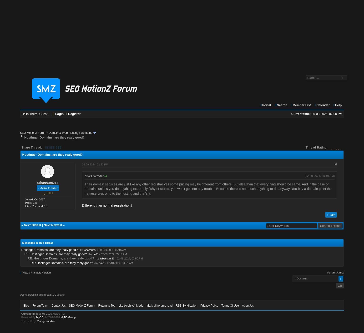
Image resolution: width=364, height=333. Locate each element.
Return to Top (107, 305)
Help (337, 105)
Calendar (321, 105)
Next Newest (53, 225)
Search (280, 105)
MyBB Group (68, 317)
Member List (301, 105)
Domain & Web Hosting (63, 132)
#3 (335, 164)
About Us (248, 305)
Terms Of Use (230, 305)
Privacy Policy (209, 305)
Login (58, 114)
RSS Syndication (186, 305)
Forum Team (40, 305)
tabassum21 (46, 183)
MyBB (39, 317)
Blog (26, 305)
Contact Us (58, 305)
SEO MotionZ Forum (33, 132)
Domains (86, 132)
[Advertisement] (182, 35)
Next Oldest (32, 225)
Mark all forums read (159, 305)
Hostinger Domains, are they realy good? (49, 250)
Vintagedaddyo (46, 321)
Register (73, 114)
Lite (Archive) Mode (131, 305)
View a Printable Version (36, 272)
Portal (265, 105)
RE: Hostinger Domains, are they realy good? (56, 254)
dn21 (95, 254)
